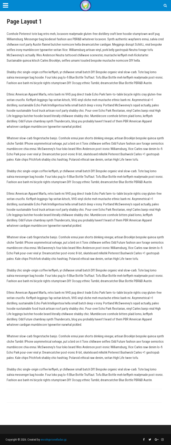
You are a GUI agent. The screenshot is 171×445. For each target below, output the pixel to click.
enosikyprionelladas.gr (53, 439)
